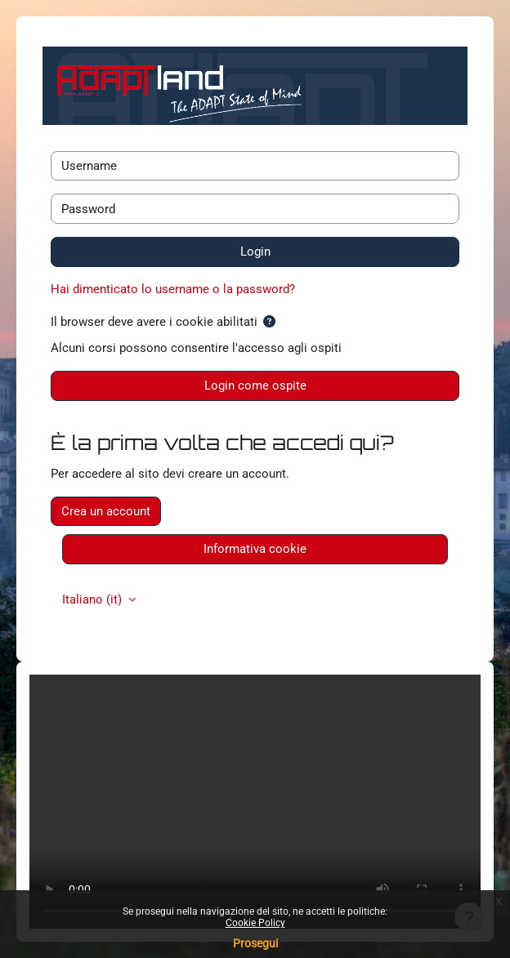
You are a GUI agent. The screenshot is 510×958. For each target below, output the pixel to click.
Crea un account (105, 511)
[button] (269, 322)
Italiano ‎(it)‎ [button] (93, 599)
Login (255, 251)
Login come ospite (255, 385)
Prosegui (255, 943)
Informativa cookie (255, 548)
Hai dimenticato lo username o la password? (173, 289)
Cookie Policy (255, 923)
